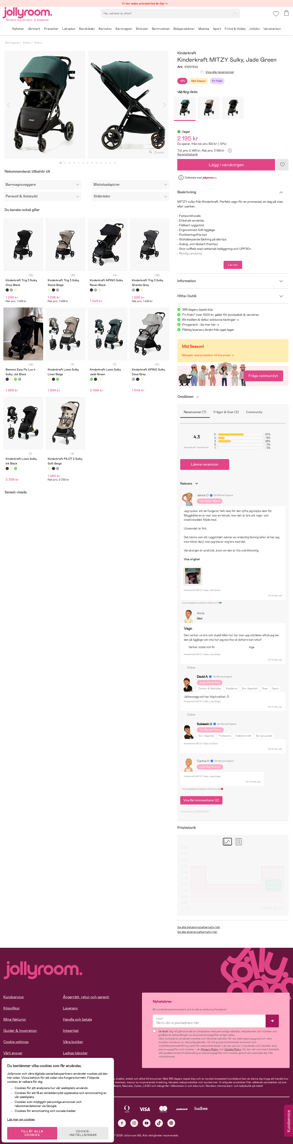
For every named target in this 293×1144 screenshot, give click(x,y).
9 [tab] (96, 163)
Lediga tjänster (75, 1053)
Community (254, 412)
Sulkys (26, 42)
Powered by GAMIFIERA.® (195, 811)
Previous (8, 105)
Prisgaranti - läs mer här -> (200, 324)
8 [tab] (92, 163)
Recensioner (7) (195, 412)
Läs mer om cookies (24, 1115)
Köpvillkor (11, 1008)
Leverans (70, 1008)
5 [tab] (78, 163)
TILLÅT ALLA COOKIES (34, 1128)
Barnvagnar (12, 42)
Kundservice (13, 997)
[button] (275, 17)
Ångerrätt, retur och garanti (86, 997)
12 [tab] (110, 163)
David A (202, 677)
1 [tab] (60, 163)
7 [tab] (87, 163)
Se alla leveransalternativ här (197, 932)
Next (164, 105)
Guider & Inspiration (20, 1030)
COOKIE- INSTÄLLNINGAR (86, 1128)
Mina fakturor (14, 1019)
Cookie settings (16, 1041)
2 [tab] (65, 163)
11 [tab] (105, 163)
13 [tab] (114, 163)
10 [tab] (101, 163)
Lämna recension (204, 464)
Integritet (71, 1030)
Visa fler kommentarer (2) (201, 800)
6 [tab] (83, 163)
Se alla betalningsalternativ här (198, 927)
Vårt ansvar (12, 1053)
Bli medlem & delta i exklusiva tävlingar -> (210, 320)
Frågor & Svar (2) (226, 412)
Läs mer (233, 265)
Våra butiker (73, 1041)
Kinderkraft (186, 53)
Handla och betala (77, 1019)
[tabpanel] (44, 105)
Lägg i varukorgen (226, 165)
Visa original (192, 559)
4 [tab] (74, 163)
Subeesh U (204, 724)
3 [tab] (69, 163)
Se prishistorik (187, 154)
